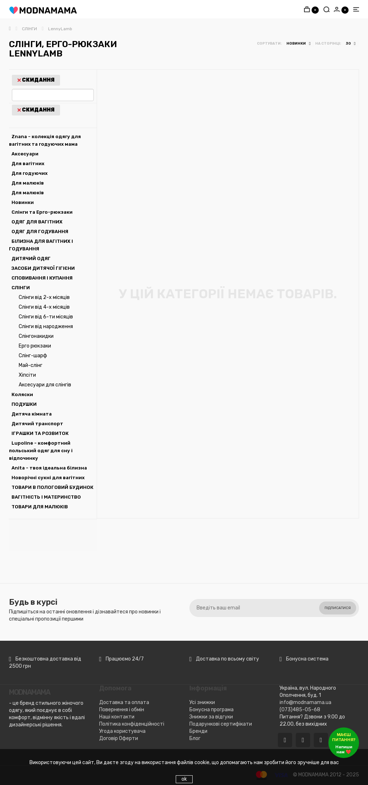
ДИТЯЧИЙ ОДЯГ (31, 258)
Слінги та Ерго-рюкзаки (42, 212)
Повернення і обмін (121, 710)
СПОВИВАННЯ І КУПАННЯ (42, 278)
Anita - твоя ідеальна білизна (49, 468)
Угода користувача (122, 731)
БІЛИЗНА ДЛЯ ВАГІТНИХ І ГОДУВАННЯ (41, 245)
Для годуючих (29, 173)
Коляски (22, 394)
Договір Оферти (118, 738)
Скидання (36, 80)
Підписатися (338, 608)
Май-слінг (30, 365)
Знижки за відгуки (211, 717)
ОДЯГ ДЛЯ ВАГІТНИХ (37, 221)
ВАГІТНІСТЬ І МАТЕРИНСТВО (46, 497)
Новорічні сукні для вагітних (48, 477)
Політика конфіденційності (131, 724)
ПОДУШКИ (24, 404)
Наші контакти (116, 717)
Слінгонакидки (36, 336)
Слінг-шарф (33, 356)
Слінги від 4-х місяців (44, 307)
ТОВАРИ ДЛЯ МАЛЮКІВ (40, 506)
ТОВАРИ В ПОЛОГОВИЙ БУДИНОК (52, 487)
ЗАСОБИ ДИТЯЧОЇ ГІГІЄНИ (43, 268)
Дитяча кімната (32, 414)
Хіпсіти (27, 375)
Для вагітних (28, 163)
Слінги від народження (46, 326)
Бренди (198, 731)
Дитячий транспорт (37, 423)
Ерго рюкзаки (35, 346)
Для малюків (28, 183)
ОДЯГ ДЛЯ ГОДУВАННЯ (40, 231)
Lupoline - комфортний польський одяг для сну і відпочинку (41, 450)
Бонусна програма (211, 710)
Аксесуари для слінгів (45, 385)
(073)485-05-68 (300, 710)
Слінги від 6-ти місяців (46, 317)
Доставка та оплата (124, 702)
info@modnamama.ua (305, 702)
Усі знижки (202, 702)
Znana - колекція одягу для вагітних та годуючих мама (45, 140)
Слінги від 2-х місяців (44, 297)
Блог (195, 738)
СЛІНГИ (21, 287)
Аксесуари (25, 153)
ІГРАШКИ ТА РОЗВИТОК (40, 433)
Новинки (23, 202)
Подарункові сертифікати (220, 724)
